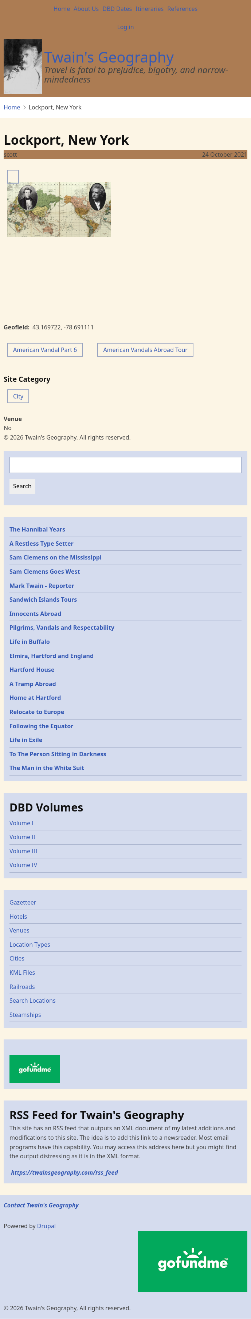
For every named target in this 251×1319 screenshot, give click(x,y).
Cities (16, 958)
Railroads (22, 987)
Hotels (18, 917)
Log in (125, 27)
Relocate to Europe (36, 712)
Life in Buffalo (29, 642)
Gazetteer (22, 902)
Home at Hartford (35, 698)
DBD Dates (117, 9)
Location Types (29, 945)
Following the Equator (41, 726)
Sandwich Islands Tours (43, 600)
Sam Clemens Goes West (44, 572)
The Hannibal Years (37, 529)
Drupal (46, 1226)
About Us (86, 9)
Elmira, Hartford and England (51, 656)
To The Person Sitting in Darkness (57, 754)
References (182, 9)
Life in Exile (25, 740)
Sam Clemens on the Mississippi (55, 557)
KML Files (22, 973)
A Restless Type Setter (41, 544)
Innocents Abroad (35, 614)
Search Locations (32, 1001)
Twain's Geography (109, 57)
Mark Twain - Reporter (41, 586)
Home (62, 9)
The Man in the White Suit (46, 768)
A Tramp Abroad (32, 684)
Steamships (25, 1015)
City (18, 396)
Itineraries (150, 9)
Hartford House (31, 670)
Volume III (23, 851)
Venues (19, 930)
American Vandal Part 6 (45, 350)
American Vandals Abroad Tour (145, 350)
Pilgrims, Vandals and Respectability (61, 628)
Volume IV (23, 865)
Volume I (21, 823)
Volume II (22, 837)
